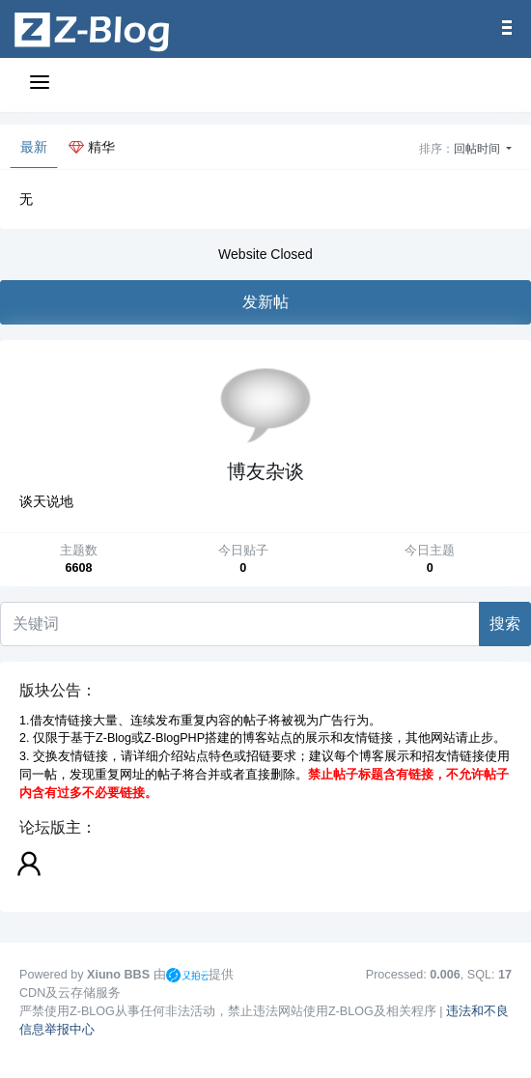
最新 (33, 147)
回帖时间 (478, 149)
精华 (92, 147)
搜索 (504, 623)
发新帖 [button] (265, 302)
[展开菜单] (42, 85)
